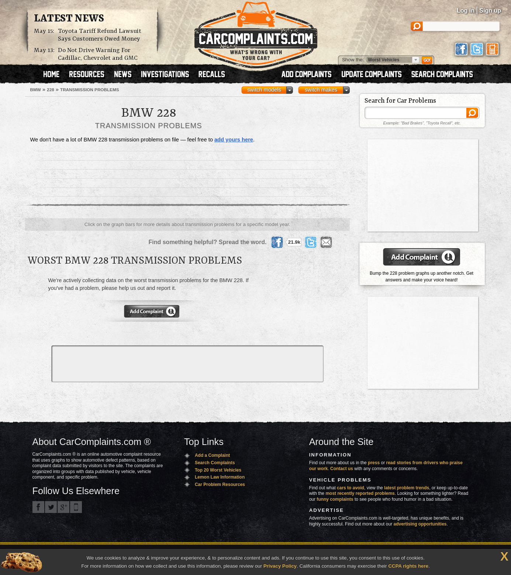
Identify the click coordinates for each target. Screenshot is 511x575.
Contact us (341, 468)
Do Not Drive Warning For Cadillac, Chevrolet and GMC (98, 54)
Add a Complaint (212, 455)
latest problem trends (406, 487)
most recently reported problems (359, 493)
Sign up (490, 10)
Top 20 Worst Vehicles (218, 470)
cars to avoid (350, 487)
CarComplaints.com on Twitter (51, 507)
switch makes (321, 90)
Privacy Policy (280, 566)
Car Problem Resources (220, 484)
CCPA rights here (408, 566)
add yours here (233, 140)
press (374, 462)
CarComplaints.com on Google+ (63, 507)
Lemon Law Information (220, 477)
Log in (465, 10)
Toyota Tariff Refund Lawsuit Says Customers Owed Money (99, 35)
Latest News (69, 19)
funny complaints (335, 499)
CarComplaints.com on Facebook (38, 507)
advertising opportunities (419, 524)
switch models (264, 90)
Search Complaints (215, 462)
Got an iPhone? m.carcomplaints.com (76, 507)
